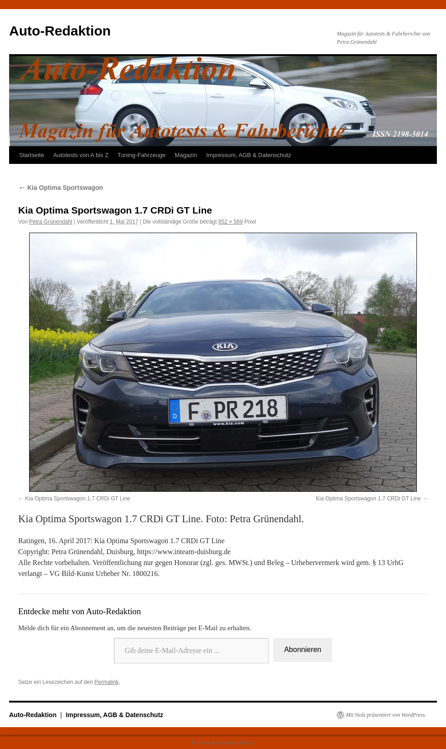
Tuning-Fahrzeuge (141, 155)
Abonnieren (302, 649)
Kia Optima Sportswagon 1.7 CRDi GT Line (77, 498)
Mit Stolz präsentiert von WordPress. (386, 715)
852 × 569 (230, 222)
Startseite (31, 155)
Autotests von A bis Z (80, 155)
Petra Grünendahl (50, 222)
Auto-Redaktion (60, 30)
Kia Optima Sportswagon (60, 187)
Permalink (106, 682)
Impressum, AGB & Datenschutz (248, 155)
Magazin (186, 155)
